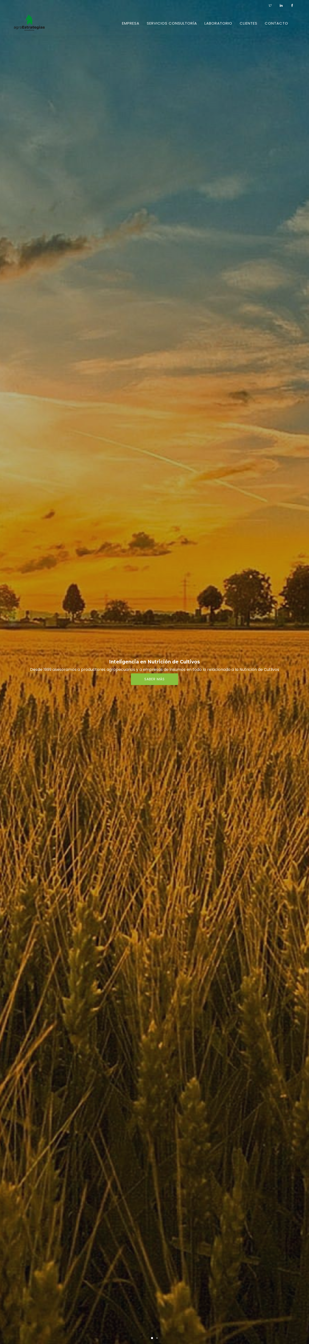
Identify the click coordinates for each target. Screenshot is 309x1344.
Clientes (248, 23)
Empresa (130, 23)
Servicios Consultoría (172, 23)
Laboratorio (218, 23)
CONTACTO (276, 23)
